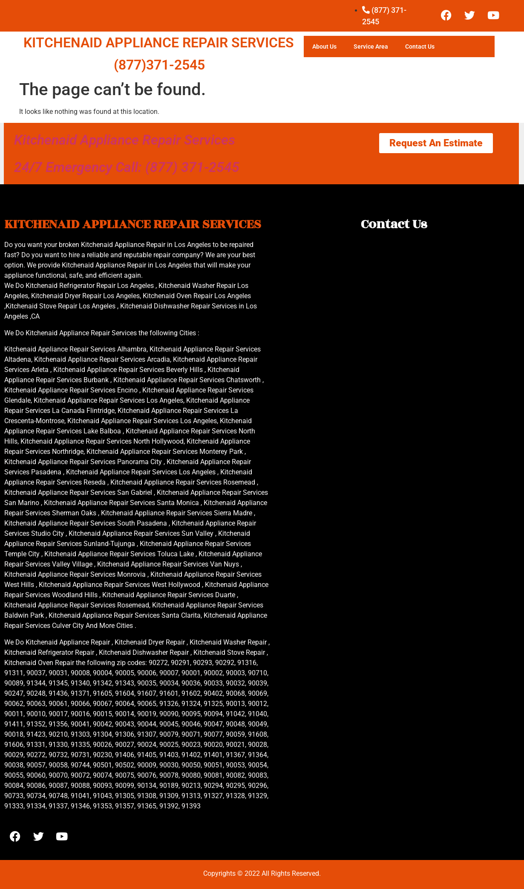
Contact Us (420, 46)
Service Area (371, 46)
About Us (324, 46)
